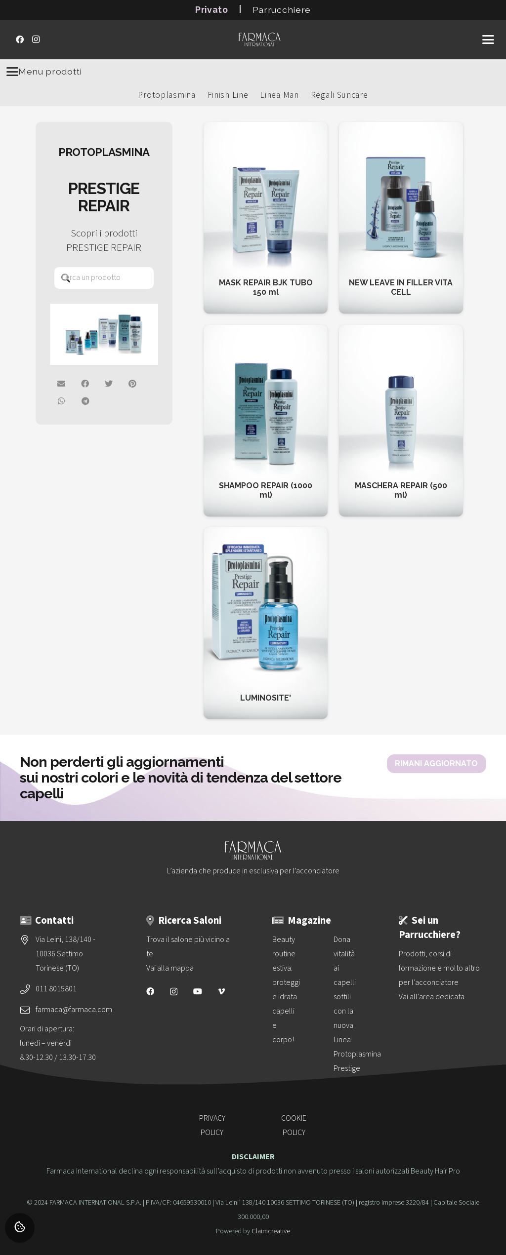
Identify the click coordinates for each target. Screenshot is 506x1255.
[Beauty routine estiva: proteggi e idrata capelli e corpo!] (285, 955)
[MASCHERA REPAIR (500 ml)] (401, 331)
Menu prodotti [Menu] (44, 72)
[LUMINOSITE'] (255, 534)
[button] (488, 39)
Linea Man (279, 95)
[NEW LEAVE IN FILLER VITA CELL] (401, 128)
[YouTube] (197, 991)
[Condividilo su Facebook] (85, 384)
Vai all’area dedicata (431, 996)
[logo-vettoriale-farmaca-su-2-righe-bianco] (259, 39)
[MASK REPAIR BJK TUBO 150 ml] (266, 128)
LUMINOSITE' (265, 698)
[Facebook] (20, 39)
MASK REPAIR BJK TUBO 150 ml (266, 287)
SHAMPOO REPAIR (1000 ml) (265, 490)
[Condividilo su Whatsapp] (62, 401)
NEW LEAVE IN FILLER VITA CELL (401, 287)
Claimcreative (271, 1231)
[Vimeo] (221, 991)
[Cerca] (65, 278)
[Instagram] (35, 39)
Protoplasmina (166, 95)
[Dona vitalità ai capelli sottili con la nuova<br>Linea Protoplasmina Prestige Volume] (347, 955)
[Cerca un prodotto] (104, 278)
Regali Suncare (339, 95)
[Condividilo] (85, 401)
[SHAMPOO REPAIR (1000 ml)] (266, 331)
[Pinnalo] (133, 384)
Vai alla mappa (170, 968)
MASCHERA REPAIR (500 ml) (401, 490)
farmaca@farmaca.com (74, 1009)
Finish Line (228, 95)
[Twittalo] (109, 384)
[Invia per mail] (62, 384)
